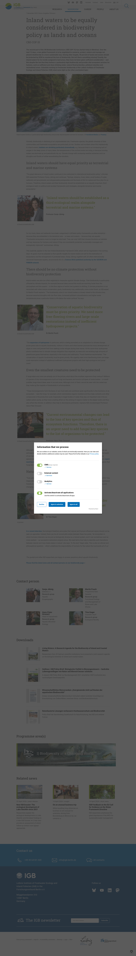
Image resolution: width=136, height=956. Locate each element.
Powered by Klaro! (93, 509)
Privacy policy (94, 454)
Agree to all (77, 504)
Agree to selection (59, 504)
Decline (42, 504)
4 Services (48, 475)
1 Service (47, 467)
